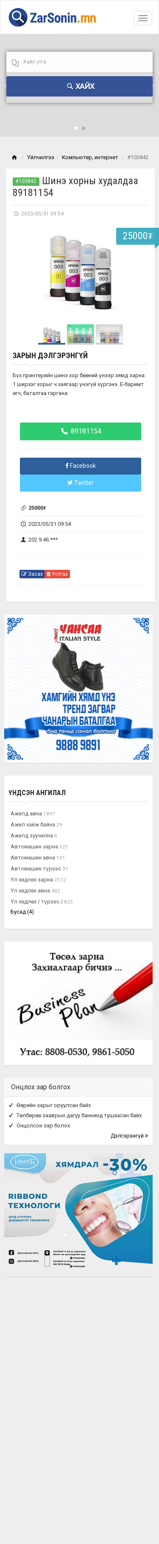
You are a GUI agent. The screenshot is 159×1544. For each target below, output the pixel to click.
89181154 (80, 431)
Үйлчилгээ (40, 157)
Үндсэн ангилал (37, 793)
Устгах (57, 574)
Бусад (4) (22, 912)
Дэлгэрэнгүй (129, 1135)
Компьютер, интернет (90, 157)
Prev (24, 272)
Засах (32, 574)
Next (137, 272)
